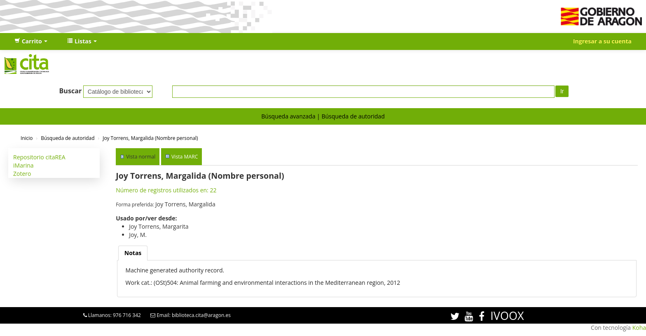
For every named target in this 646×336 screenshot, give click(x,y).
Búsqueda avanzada (288, 116)
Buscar (70, 91)
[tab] (133, 253)
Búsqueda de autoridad (352, 116)
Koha (639, 327)
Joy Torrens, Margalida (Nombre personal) (150, 138)
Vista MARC (184, 156)
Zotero (22, 173)
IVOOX (507, 315)
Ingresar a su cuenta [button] (602, 41)
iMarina (23, 165)
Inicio (27, 138)
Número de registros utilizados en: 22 (166, 190)
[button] (31, 41)
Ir (562, 91)
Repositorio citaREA (39, 157)
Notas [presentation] (133, 253)
